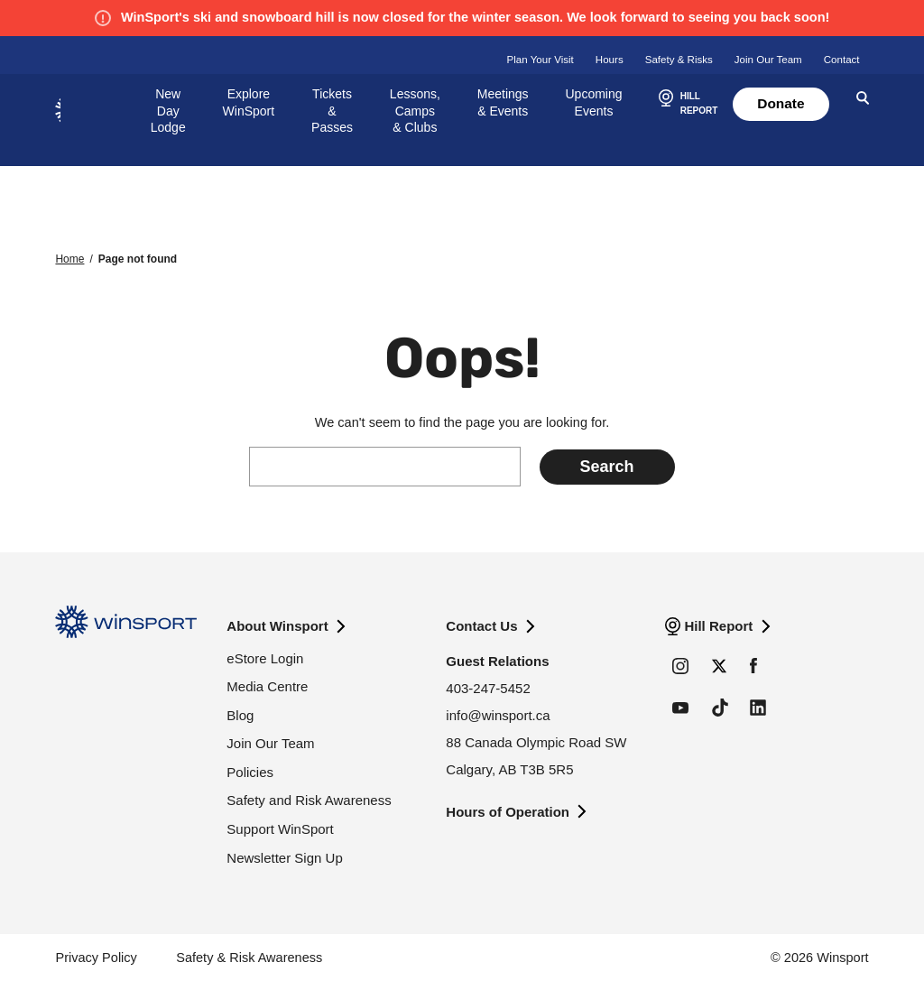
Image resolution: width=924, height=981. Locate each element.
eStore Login (264, 658)
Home (69, 259)
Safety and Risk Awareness (308, 800)
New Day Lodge (168, 111)
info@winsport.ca (498, 715)
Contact (842, 59)
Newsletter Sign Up (284, 857)
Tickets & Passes (332, 111)
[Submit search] (607, 467)
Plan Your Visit (540, 59)
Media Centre (267, 686)
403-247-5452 (488, 688)
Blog (240, 715)
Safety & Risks (679, 59)
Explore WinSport (249, 102)
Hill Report (718, 626)
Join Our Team (768, 59)
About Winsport (277, 626)
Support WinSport (279, 829)
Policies (249, 772)
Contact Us (481, 626)
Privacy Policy (95, 957)
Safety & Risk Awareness (249, 957)
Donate (780, 103)
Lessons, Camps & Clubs (415, 111)
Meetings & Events (503, 102)
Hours (610, 59)
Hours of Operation (507, 811)
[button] (686, 104)
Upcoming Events (594, 102)
